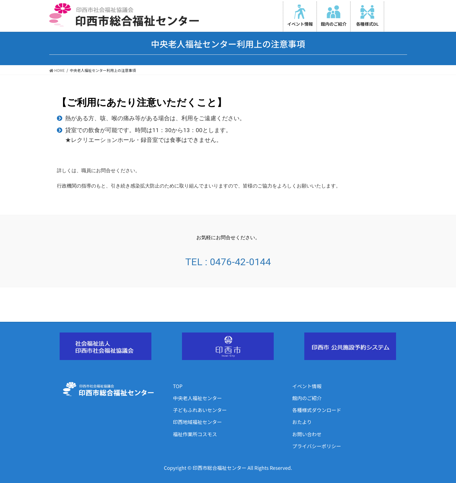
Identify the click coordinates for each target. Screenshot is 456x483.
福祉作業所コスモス (195, 434)
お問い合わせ (307, 434)
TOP (178, 386)
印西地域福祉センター (197, 421)
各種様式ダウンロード (316, 410)
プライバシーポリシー (316, 446)
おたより (302, 421)
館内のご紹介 (307, 398)
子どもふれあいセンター (200, 410)
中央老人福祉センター (197, 398)
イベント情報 (307, 386)
